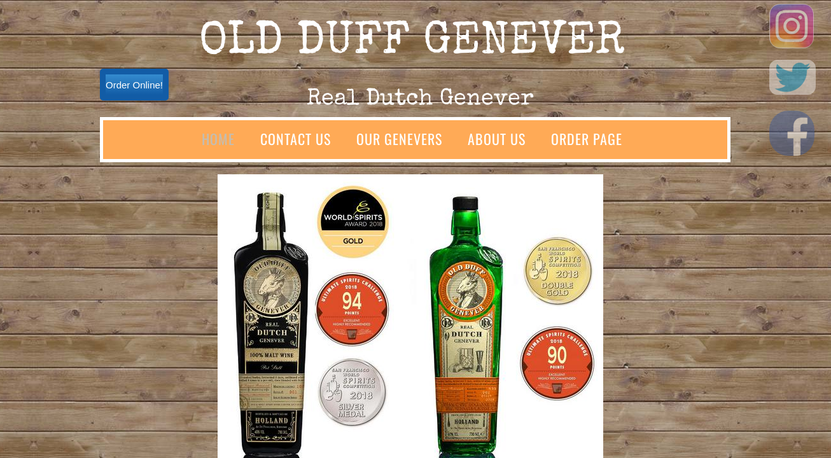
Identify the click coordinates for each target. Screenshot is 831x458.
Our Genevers (399, 138)
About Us (497, 138)
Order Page (586, 138)
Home (218, 138)
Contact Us (295, 138)
